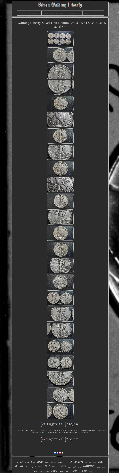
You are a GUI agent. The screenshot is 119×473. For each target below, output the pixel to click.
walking (89, 466)
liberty (75, 470)
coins (54, 470)
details (103, 467)
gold (74, 467)
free (61, 471)
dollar (19, 466)
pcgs (40, 461)
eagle (98, 467)
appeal (54, 467)
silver (62, 466)
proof (40, 467)
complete (46, 471)
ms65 (20, 462)
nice (66, 471)
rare (60, 462)
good (34, 467)
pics (41, 471)
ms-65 (79, 467)
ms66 (36, 471)
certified (88, 462)
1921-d (30, 472)
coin (84, 470)
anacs (69, 467)
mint (27, 462)
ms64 (94, 462)
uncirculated (50, 462)
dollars (79, 461)
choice (28, 467)
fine (33, 462)
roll (70, 462)
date (100, 461)
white (65, 463)
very (90, 471)
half (47, 466)
